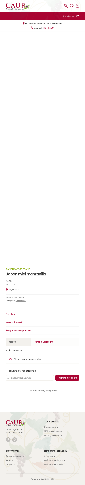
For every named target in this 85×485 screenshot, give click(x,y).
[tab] (42, 314)
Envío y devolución (53, 435)
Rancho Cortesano (18, 269)
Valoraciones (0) (14, 322)
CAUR (46, 479)
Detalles (10, 314)
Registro (10, 460)
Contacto (10, 464)
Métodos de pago (53, 431)
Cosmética (21, 301)
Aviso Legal (49, 456)
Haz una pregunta (67, 377)
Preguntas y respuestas (18, 330)
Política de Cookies (53, 464)
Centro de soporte (15, 456)
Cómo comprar (51, 427)
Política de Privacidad (55, 460)
